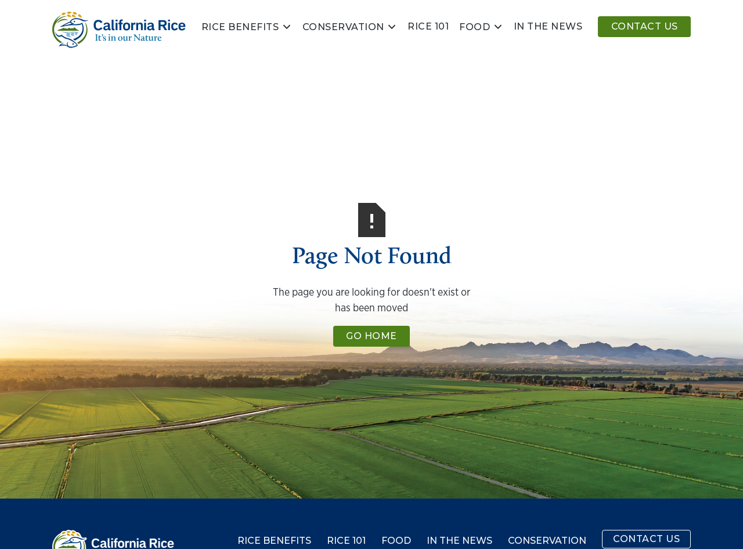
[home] (119, 30)
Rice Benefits (240, 27)
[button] (246, 26)
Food (474, 27)
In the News (459, 541)
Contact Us (644, 26)
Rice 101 (428, 26)
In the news (548, 26)
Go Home (371, 335)
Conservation (343, 27)
